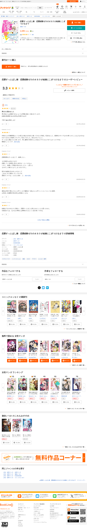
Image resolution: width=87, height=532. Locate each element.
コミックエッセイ (18, 245)
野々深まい (75, 357)
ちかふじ (46, 396)
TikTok (19, 522)
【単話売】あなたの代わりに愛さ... (44, 355)
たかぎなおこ (43, 318)
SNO (38, 357)
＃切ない (24, 98)
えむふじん (64, 318)
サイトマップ (53, 518)
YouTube (20, 524)
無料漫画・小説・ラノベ (24, 507)
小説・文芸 (49, 12)
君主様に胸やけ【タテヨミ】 (11, 354)
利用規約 (52, 511)
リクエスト (36, 520)
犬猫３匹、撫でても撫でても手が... (55, 316)
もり (77, 396)
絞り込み (17, 8)
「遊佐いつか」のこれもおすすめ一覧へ (74, 447)
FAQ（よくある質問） (39, 515)
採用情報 (52, 509)
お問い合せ (36, 518)
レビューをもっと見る (43, 220)
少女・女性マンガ (19, 12)
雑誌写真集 (64, 12)
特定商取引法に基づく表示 (56, 515)
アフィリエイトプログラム (40, 522)
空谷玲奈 (20, 396)
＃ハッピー (6, 98)
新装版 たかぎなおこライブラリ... (44, 316)
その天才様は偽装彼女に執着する (44, 394)
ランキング (20, 511)
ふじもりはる (54, 318)
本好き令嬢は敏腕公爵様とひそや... (11, 394)
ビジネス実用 (57, 12)
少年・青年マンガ (11, 12)
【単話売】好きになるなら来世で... (55, 355)
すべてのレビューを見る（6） (77, 225)
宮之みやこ (31, 396)
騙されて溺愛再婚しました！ (22, 354)
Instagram (20, 520)
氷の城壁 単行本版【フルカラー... (66, 393)
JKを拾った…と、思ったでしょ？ (76, 355)
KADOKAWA (16, 243)
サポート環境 (37, 513)
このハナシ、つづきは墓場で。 (76, 315)
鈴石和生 (9, 396)
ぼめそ (74, 318)
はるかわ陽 (26, 396)
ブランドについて (54, 507)
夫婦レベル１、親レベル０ (65, 315)
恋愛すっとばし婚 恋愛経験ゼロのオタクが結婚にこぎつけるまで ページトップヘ (62, 480)
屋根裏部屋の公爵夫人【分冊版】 (76, 394)
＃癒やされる (15, 98)
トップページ (21, 506)
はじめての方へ (76, 12)
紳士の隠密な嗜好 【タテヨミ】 (33, 354)
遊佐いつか (23, 26)
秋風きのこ (53, 396)
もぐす (36, 396)
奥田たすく (10, 357)
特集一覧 (20, 509)
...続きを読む (16, 141)
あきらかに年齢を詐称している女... (11, 316)
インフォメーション (38, 516)
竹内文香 (53, 357)
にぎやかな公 (64, 357)
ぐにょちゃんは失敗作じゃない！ (22, 316)
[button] (11, 324)
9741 (6, 105)
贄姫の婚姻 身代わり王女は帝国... (33, 393)
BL (26, 12)
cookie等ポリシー (54, 516)
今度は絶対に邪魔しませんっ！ (22, 393)
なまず (8, 318)
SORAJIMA (16, 357)
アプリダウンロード (38, 509)
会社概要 (52, 506)
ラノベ (42, 12)
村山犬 (41, 396)
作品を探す (36, 507)
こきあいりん (43, 357)
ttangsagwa (20, 357)
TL (34, 12)
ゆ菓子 (19, 318)
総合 (4, 12)
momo (30, 318)
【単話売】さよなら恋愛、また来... (65, 355)
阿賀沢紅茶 (64, 396)
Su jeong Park (32, 357)
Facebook (20, 526)
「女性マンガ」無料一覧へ (78, 365)
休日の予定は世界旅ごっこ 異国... (33, 316)
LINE (19, 516)
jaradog (26, 357)
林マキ (74, 396)
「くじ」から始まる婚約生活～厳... (55, 394)
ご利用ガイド (84, 12)
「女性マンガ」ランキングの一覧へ (75, 408)
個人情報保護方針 (54, 513)
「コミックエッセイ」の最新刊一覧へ (75, 329)
